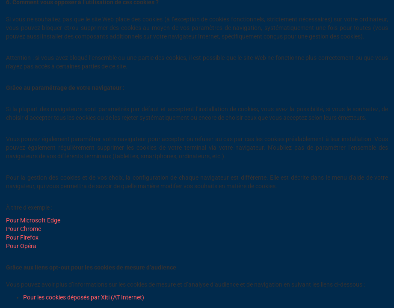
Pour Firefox (22, 237)
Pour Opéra (21, 246)
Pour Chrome (23, 228)
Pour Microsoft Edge (33, 220)
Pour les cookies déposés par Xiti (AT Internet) (83, 297)
